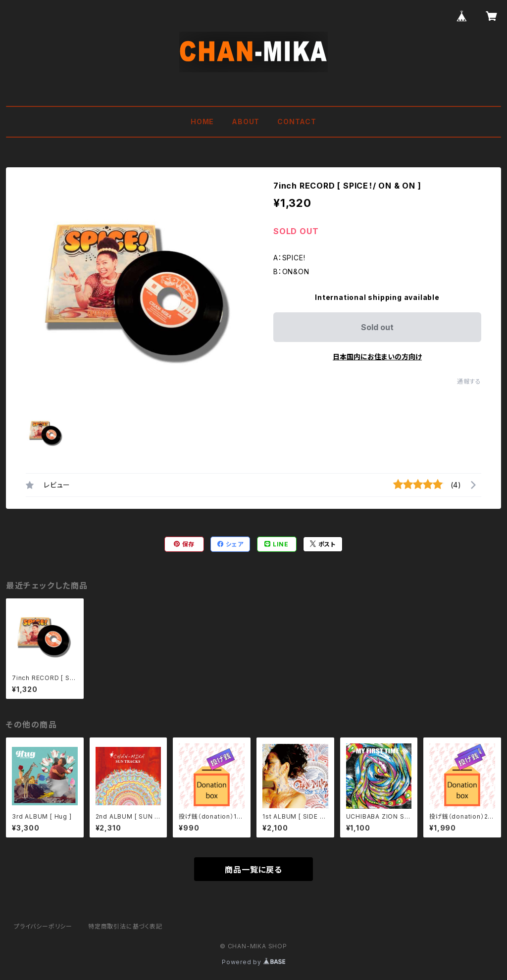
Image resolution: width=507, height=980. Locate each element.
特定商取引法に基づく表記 (125, 926)
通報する (469, 381)
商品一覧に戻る (253, 870)
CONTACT (296, 121)
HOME (202, 121)
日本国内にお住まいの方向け (377, 356)
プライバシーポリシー (43, 926)
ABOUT (245, 121)
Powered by (253, 962)
